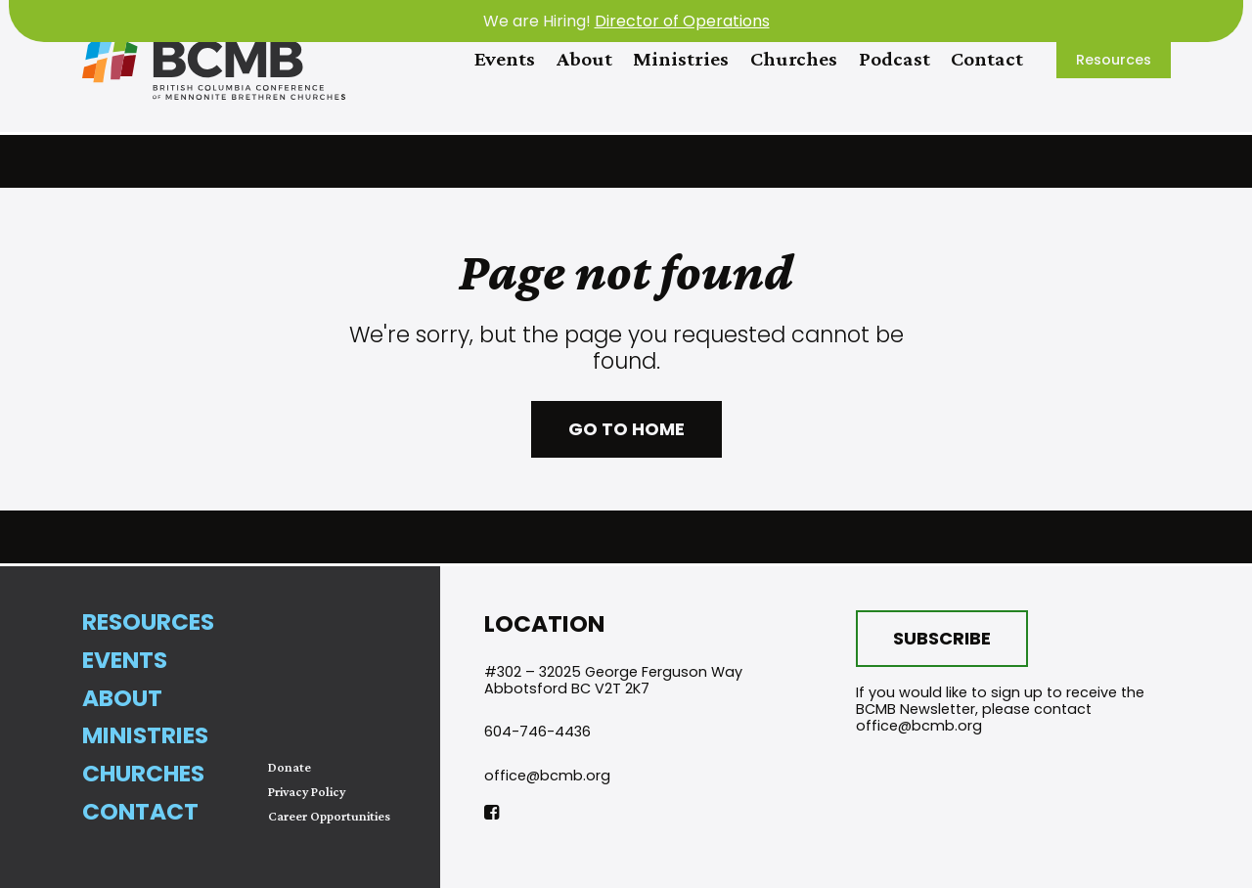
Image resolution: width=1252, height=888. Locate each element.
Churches (793, 58)
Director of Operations (682, 21)
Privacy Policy (306, 791)
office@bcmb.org (547, 775)
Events (504, 58)
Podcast (894, 58)
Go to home (626, 429)
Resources (1113, 59)
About (584, 58)
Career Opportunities (329, 816)
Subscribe (942, 638)
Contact (987, 58)
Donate (289, 767)
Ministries (681, 58)
